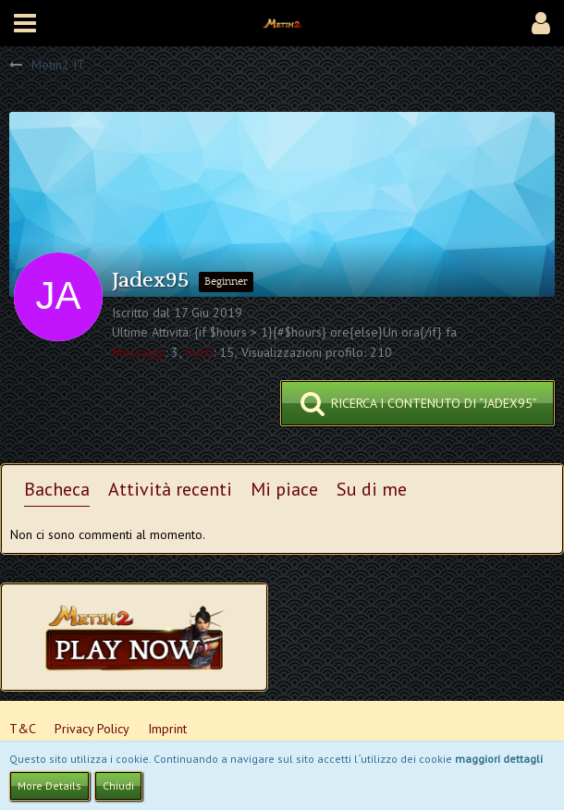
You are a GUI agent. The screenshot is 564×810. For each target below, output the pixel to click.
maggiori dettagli (499, 759)
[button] (25, 23)
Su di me (372, 489)
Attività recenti (170, 489)
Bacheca (57, 489)
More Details (49, 785)
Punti (199, 352)
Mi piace (284, 489)
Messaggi (138, 352)
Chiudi (118, 785)
